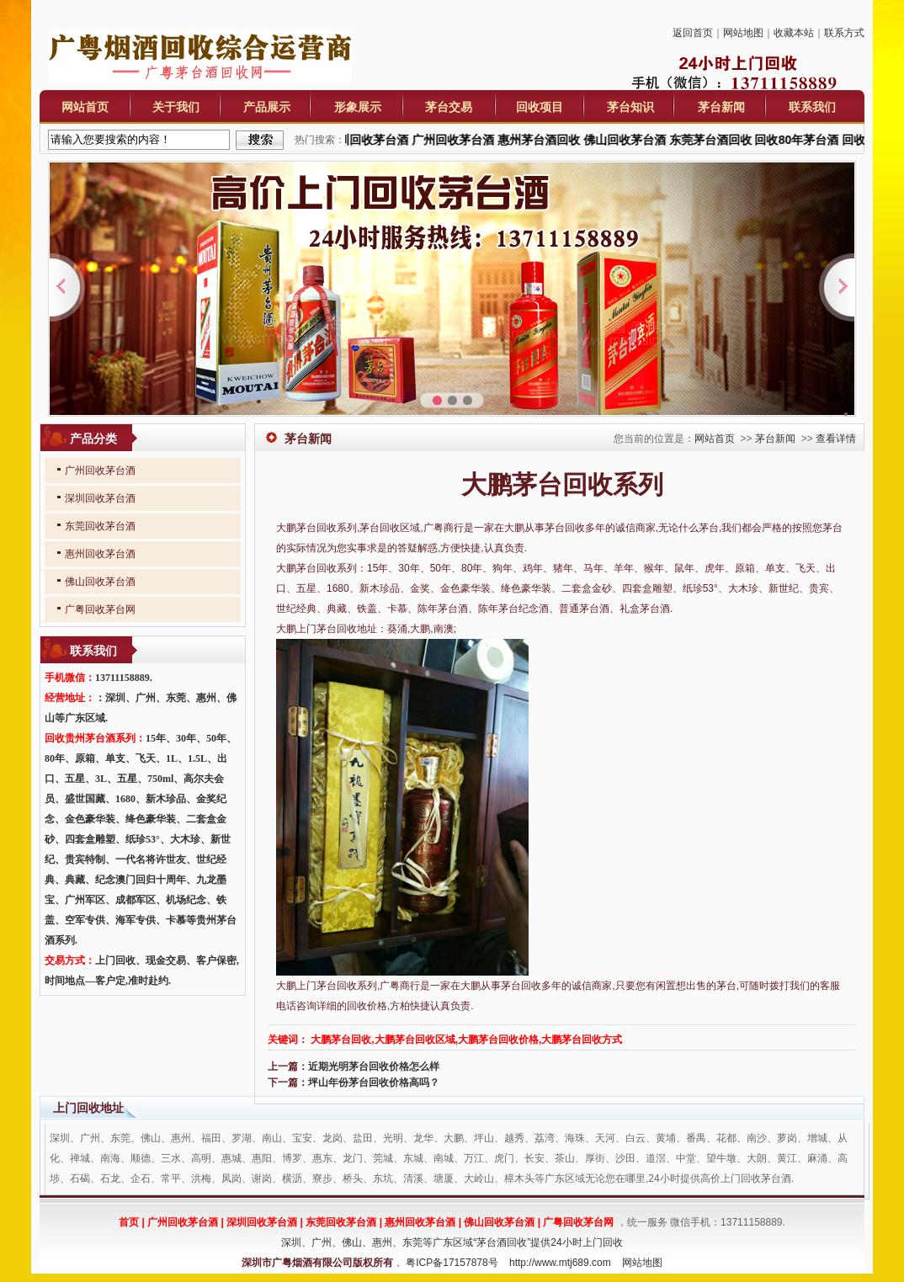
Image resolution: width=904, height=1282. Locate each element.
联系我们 (812, 107)
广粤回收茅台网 (100, 609)
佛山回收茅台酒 (100, 582)
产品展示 (266, 107)
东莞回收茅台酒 (100, 526)
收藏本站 (794, 33)
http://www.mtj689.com (560, 1263)
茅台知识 (630, 107)
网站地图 (743, 33)
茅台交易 (448, 107)
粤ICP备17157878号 (451, 1263)
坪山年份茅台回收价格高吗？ (373, 1082)
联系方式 (844, 33)
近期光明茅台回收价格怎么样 (373, 1066)
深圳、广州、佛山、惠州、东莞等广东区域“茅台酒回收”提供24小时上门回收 (451, 1242)
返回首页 (693, 33)
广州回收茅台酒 (100, 470)
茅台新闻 (721, 107)
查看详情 (836, 438)
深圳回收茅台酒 (100, 498)
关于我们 (175, 107)
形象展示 (357, 107)
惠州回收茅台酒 (100, 554)
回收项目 (539, 107)
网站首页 (85, 107)
